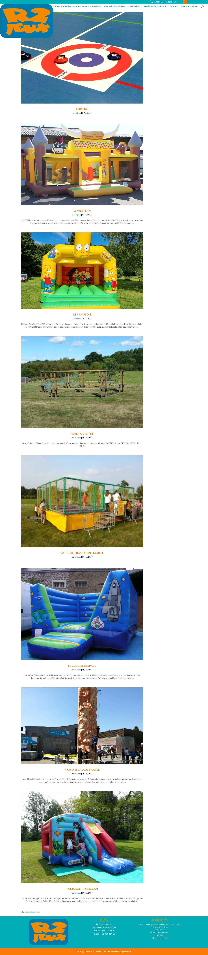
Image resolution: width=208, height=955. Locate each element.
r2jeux (78, 113)
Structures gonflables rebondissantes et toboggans (75, 6)
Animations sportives (114, 6)
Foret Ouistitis (82, 433)
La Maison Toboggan (82, 888)
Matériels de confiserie (155, 6)
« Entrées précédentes (30, 912)
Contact (174, 6)
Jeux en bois (134, 6)
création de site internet (107, 951)
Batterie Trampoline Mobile (82, 552)
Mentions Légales (189, 6)
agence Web (126, 951)
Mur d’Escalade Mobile (82, 769)
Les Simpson (82, 314)
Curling (82, 109)
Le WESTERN (82, 210)
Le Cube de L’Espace (82, 665)
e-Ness (78, 438)
